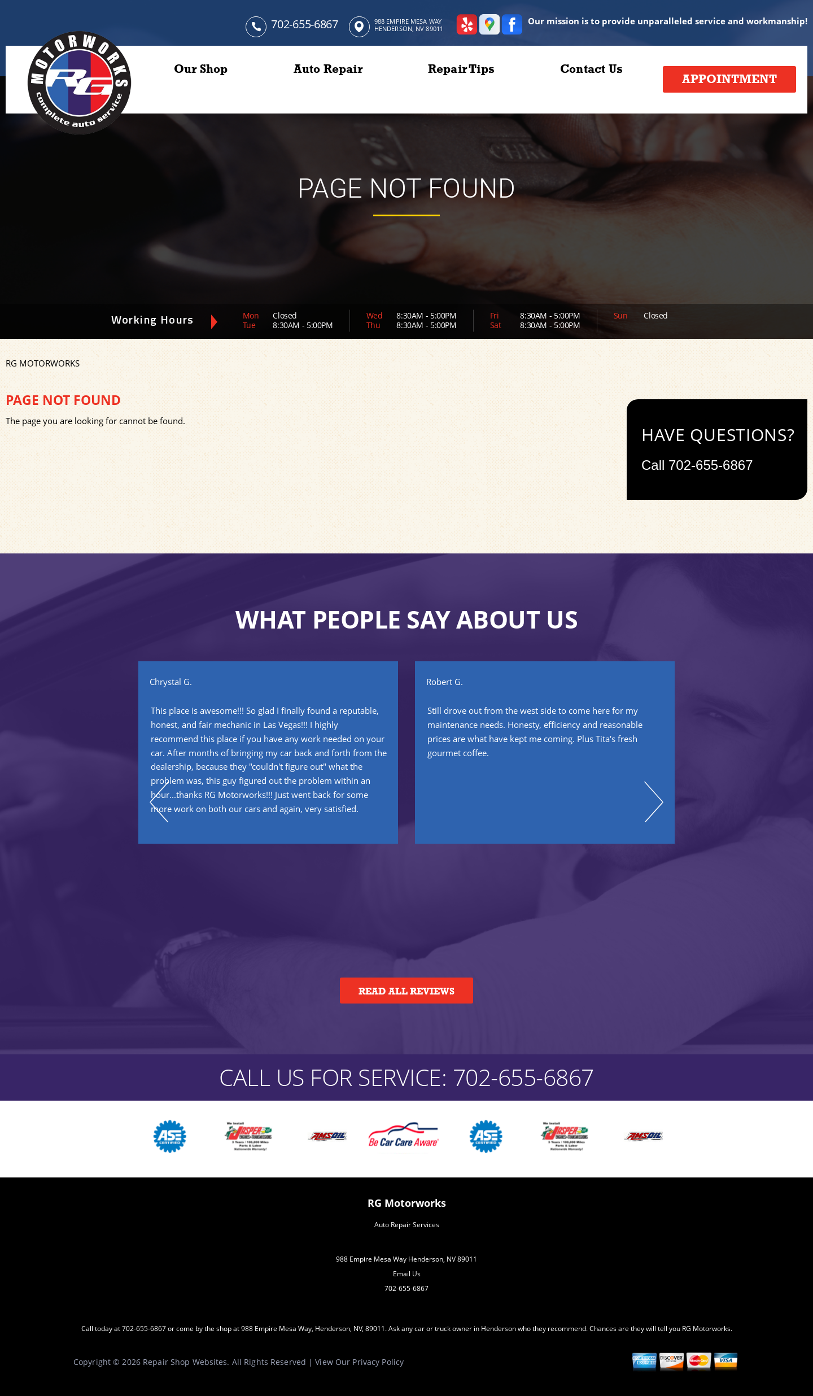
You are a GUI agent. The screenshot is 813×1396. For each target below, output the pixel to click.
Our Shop (201, 69)
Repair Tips (461, 69)
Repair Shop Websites (185, 1361)
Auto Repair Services (406, 1224)
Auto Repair (328, 69)
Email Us (407, 1274)
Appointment (729, 79)
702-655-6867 (304, 24)
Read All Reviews (406, 991)
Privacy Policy (378, 1361)
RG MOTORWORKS (43, 363)
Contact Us (591, 69)
